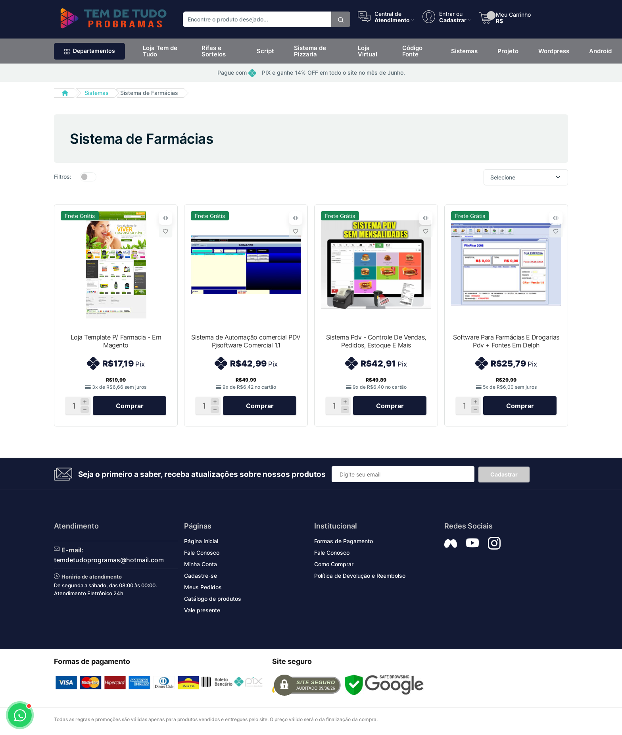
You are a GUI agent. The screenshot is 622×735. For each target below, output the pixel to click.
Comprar (130, 408)
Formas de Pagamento (343, 543)
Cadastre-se (200, 578)
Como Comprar (333, 566)
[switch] (88, 176)
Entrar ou (451, 13)
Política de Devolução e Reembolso (359, 578)
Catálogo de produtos (212, 601)
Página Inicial (201, 543)
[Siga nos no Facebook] (450, 545)
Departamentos (89, 50)
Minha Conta (200, 566)
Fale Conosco (201, 555)
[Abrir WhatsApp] (20, 715)
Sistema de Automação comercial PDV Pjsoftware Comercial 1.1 (246, 341)
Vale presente (202, 612)
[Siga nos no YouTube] (472, 545)
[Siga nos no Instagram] (494, 545)
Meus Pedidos (203, 589)
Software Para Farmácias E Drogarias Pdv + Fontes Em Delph (506, 341)
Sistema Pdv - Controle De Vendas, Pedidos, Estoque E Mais (376, 341)
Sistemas (96, 92)
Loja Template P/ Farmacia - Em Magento (116, 341)
